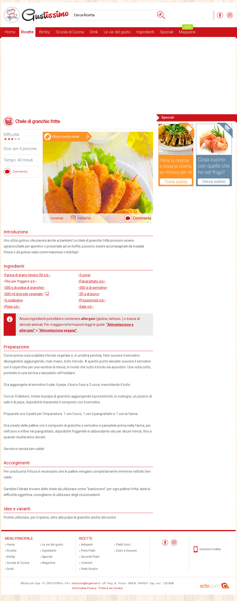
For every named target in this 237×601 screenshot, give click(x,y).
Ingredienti (145, 32)
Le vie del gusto (117, 32)
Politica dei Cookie (110, 588)
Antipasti (87, 544)
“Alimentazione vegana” (58, 330)
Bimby (44, 32)
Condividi (56, 218)
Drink (94, 32)
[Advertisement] (118, 75)
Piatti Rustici (89, 569)
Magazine (187, 30)
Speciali (166, 32)
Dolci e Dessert (126, 550)
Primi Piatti (88, 550)
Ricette (27, 32)
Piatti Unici (123, 544)
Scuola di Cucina (70, 32)
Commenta (142, 218)
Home (10, 32)
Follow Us (84, 218)
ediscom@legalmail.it (86, 583)
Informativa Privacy (84, 588)
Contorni (86, 563)
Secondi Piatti (90, 556)
